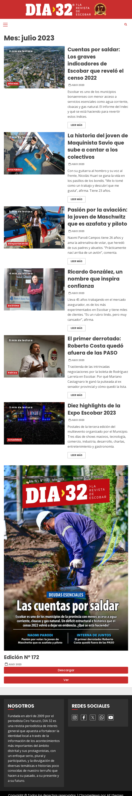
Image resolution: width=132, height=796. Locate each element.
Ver (66, 680)
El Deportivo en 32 (18, 243)
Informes (13, 83)
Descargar (66, 670)
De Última (13, 305)
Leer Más (76, 125)
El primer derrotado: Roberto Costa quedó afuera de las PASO (34, 356)
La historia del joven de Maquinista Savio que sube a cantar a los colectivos (34, 153)
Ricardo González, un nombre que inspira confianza (34, 289)
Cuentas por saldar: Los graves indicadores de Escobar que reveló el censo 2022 (34, 67)
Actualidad (14, 439)
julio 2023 (78, 85)
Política (12, 372)
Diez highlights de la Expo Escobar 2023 (34, 423)
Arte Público (15, 169)
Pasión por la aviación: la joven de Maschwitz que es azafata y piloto (34, 227)
